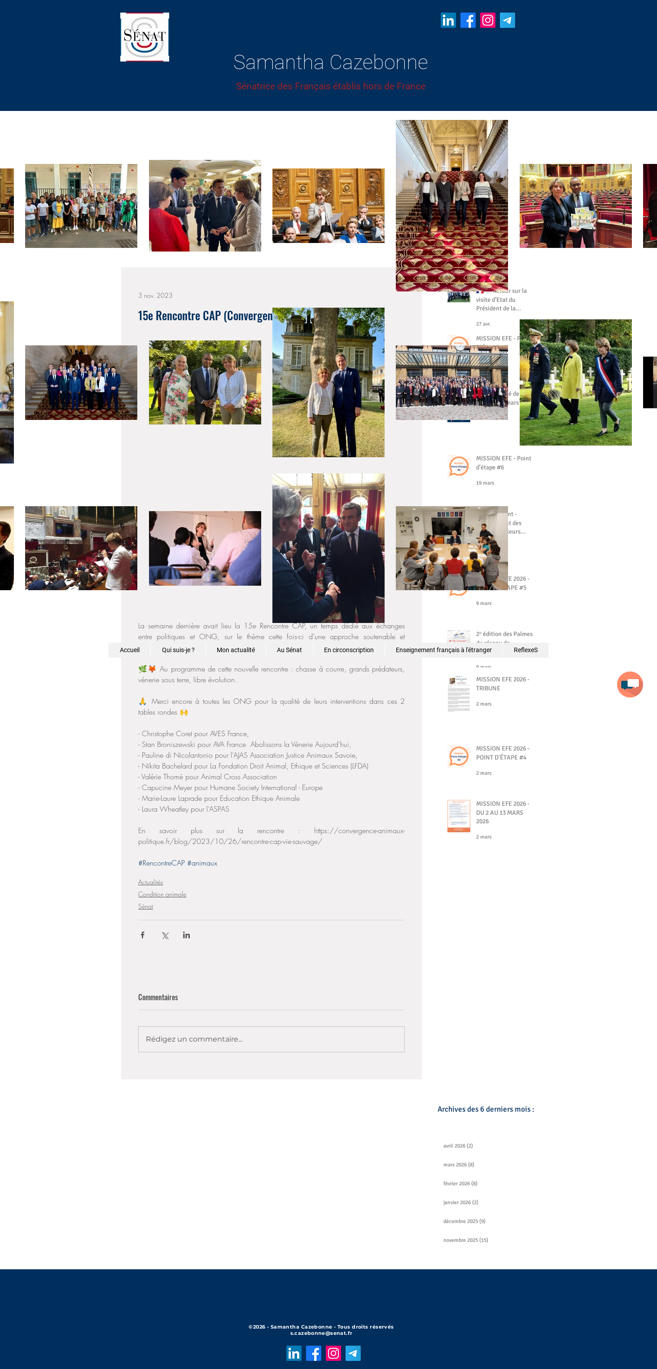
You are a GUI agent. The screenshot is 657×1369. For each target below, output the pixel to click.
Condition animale (162, 894)
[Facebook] (468, 20)
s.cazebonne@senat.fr (321, 1333)
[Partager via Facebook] (142, 935)
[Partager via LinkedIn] (186, 935)
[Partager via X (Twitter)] (164, 935)
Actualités (150, 882)
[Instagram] (487, 20)
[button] (630, 684)
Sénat (145, 906)
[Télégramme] (507, 20)
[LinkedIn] (448, 20)
